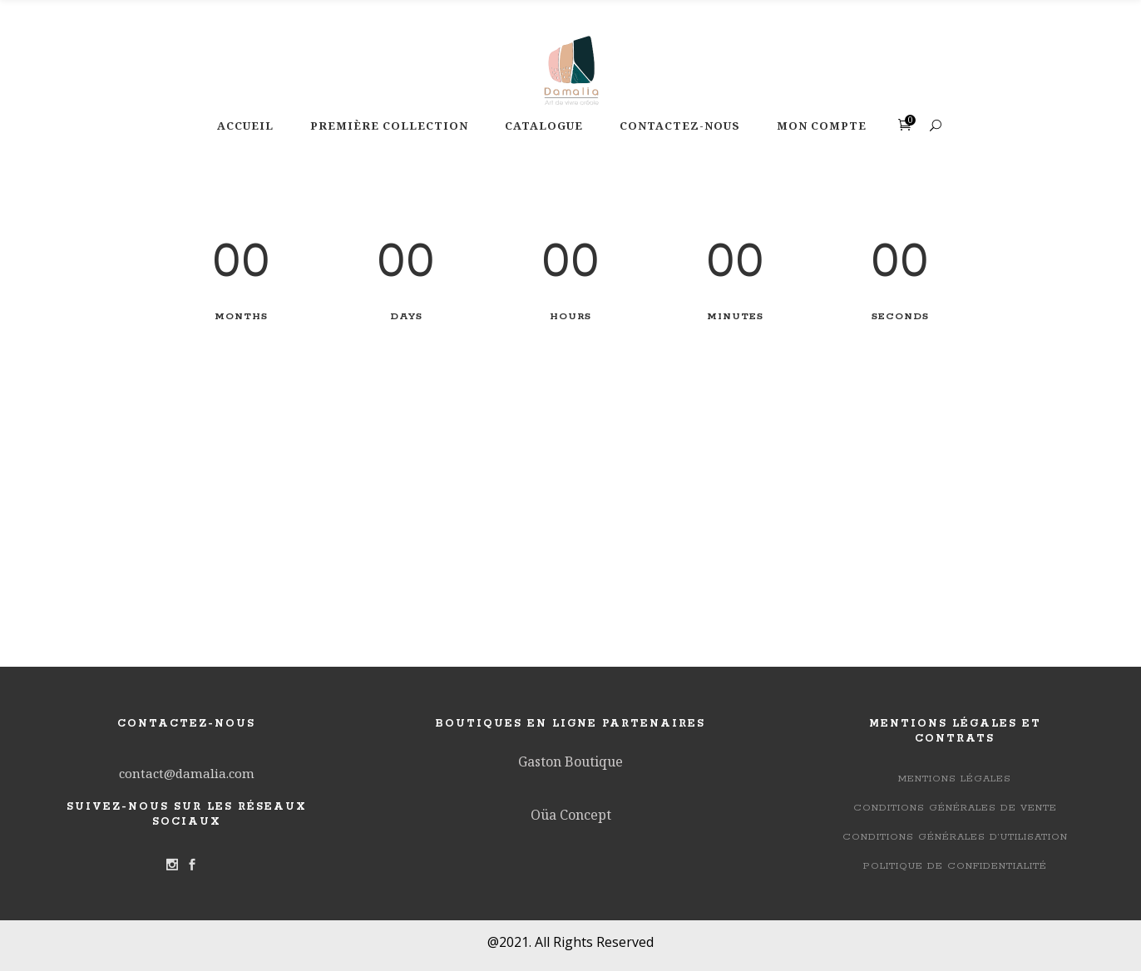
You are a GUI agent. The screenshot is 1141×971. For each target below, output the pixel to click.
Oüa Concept (571, 815)
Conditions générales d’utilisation (955, 837)
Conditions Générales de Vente (955, 807)
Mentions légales (954, 778)
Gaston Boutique (570, 761)
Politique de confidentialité (955, 866)
